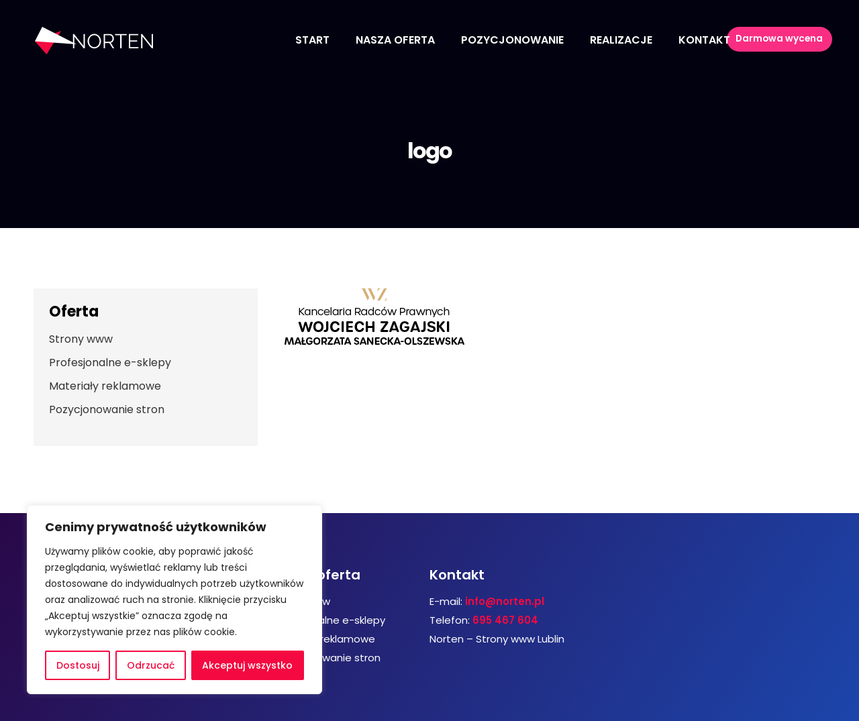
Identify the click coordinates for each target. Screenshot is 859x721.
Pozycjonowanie (512, 40)
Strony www (81, 339)
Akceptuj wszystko (247, 665)
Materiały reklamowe (105, 386)
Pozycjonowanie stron (106, 409)
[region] (174, 599)
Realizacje (621, 40)
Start (312, 40)
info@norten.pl (504, 601)
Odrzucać (150, 665)
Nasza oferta (395, 40)
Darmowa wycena (787, 40)
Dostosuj (77, 665)
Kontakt (704, 40)
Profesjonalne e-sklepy (110, 362)
